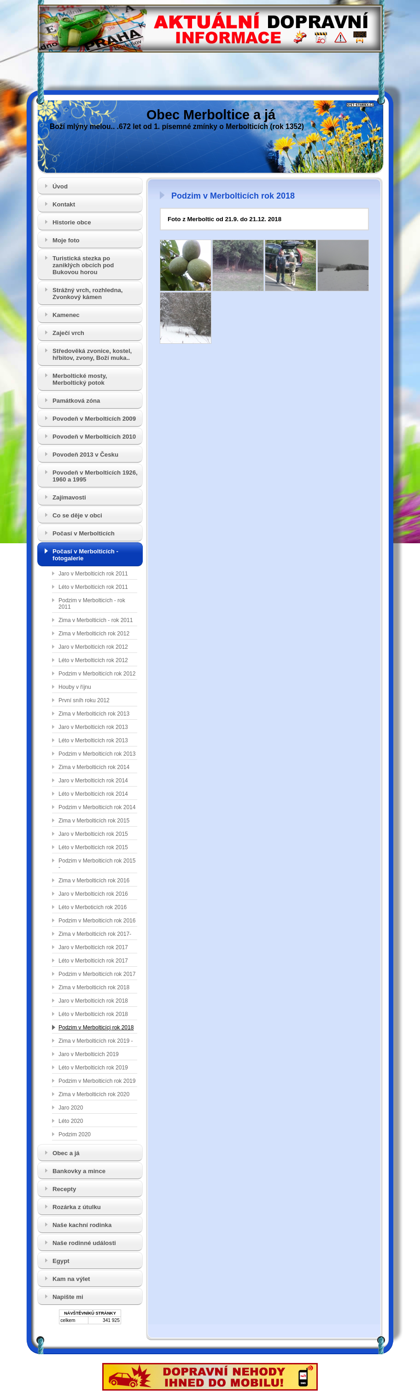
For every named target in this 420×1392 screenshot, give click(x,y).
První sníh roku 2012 (84, 700)
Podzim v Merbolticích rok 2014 (96, 807)
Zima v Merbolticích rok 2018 (93, 987)
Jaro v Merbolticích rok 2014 (93, 780)
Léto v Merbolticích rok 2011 (93, 587)
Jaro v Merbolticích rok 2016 (93, 894)
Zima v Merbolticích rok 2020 (93, 1094)
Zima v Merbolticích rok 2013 (93, 714)
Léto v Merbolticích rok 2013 (93, 740)
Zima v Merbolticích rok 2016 (93, 880)
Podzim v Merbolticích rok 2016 (96, 920)
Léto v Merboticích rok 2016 (92, 907)
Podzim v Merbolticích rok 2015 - (96, 864)
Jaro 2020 (70, 1107)
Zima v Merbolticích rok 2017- (94, 934)
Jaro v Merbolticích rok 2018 (93, 1001)
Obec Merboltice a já (210, 114)
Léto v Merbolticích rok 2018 (93, 1014)
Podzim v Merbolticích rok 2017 (96, 974)
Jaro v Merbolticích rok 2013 (93, 727)
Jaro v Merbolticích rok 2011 (93, 573)
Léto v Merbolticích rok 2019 (93, 1067)
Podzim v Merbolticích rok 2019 (96, 1081)
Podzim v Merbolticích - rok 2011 (91, 603)
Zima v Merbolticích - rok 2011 (95, 620)
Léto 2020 (70, 1121)
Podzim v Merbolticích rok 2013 (96, 754)
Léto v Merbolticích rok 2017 (93, 960)
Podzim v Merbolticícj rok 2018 (96, 1027)
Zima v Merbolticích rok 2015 (93, 820)
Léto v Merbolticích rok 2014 (93, 794)
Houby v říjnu (74, 687)
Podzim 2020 (74, 1134)
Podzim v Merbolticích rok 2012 (96, 673)
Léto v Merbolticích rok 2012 (93, 660)
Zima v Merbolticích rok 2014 (93, 767)
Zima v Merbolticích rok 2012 (93, 633)
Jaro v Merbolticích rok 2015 (93, 834)
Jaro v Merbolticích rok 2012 (93, 647)
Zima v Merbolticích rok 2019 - (95, 1041)
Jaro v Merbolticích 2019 (88, 1054)
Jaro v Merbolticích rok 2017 (93, 947)
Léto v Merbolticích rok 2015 (93, 847)
